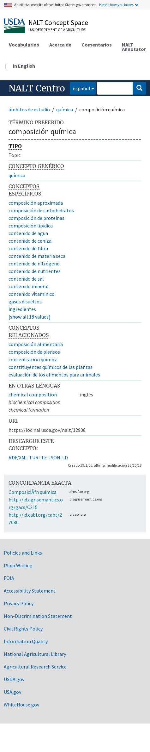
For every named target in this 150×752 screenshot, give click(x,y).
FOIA (9, 578)
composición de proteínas (36, 218)
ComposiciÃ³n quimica (33, 492)
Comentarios (96, 44)
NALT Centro (37, 88)
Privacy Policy (18, 603)
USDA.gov (14, 679)
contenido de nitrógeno (34, 263)
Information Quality (26, 641)
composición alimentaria (36, 344)
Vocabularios (24, 44)
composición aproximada (36, 203)
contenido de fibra (28, 248)
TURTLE (38, 457)
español (80, 87)
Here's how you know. (116, 4)
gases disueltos (25, 301)
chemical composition (33, 394)
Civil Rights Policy (23, 628)
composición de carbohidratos (41, 210)
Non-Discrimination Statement (38, 616)
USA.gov (12, 692)
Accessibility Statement (30, 590)
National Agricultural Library (35, 654)
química (64, 109)
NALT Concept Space (58, 22)
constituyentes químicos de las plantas (51, 367)
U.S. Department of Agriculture (57, 29)
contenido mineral (29, 286)
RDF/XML (18, 457)
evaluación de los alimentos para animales (54, 374)
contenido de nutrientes (35, 271)
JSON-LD (58, 457)
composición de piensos (34, 352)
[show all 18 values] (30, 317)
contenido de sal (26, 279)
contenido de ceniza (30, 241)
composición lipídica (31, 225)
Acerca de (60, 44)
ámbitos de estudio (29, 109)
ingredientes (22, 309)
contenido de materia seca (37, 256)
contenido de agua (28, 233)
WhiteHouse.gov (21, 704)
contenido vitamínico (32, 294)
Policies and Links (23, 553)
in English (24, 66)
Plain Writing (18, 565)
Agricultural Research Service (35, 666)
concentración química (33, 359)
